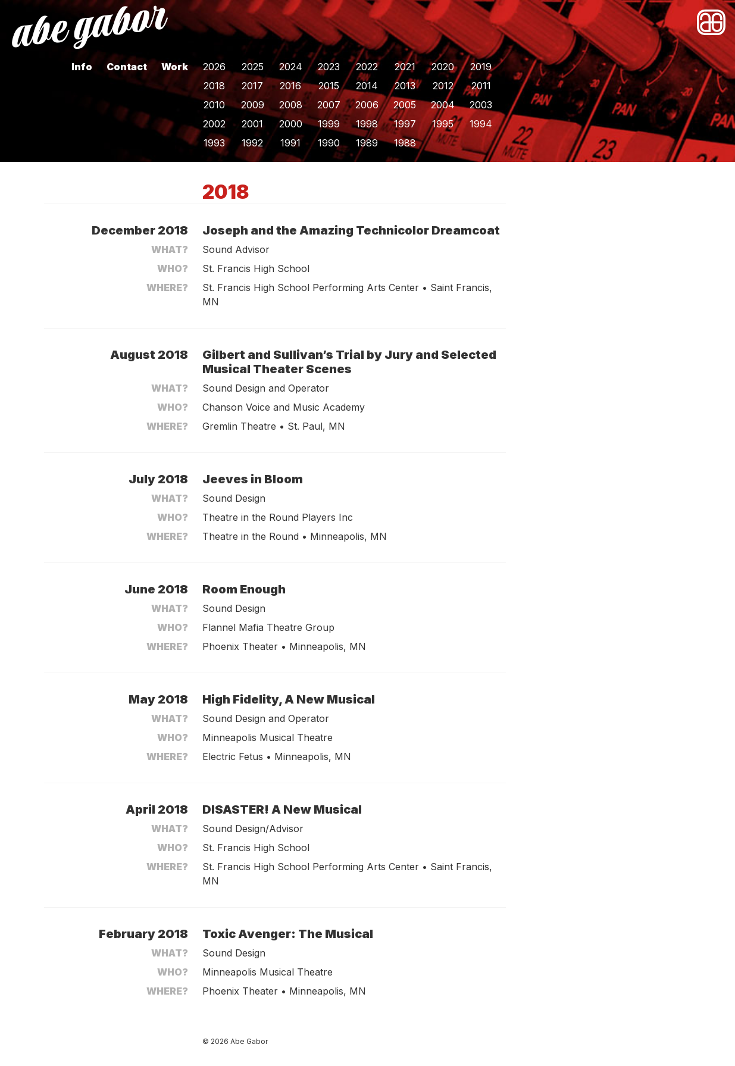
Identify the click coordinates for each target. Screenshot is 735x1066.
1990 (329, 143)
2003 (481, 105)
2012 (443, 86)
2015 (328, 86)
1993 (214, 143)
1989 (367, 143)
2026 (214, 67)
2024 (290, 67)
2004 (443, 105)
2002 (214, 124)
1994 (481, 124)
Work (174, 67)
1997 (405, 124)
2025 (253, 67)
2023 (329, 67)
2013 (405, 86)
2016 (290, 86)
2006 (367, 105)
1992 (252, 143)
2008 (290, 105)
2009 (252, 105)
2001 (252, 124)
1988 (405, 143)
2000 (290, 124)
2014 (367, 86)
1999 (329, 124)
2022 (367, 67)
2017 (252, 86)
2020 (442, 67)
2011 (481, 86)
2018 (214, 86)
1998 (367, 124)
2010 (214, 105)
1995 (442, 124)
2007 (328, 105)
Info (81, 67)
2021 (405, 67)
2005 (404, 105)
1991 (290, 143)
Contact (127, 67)
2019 (481, 67)
